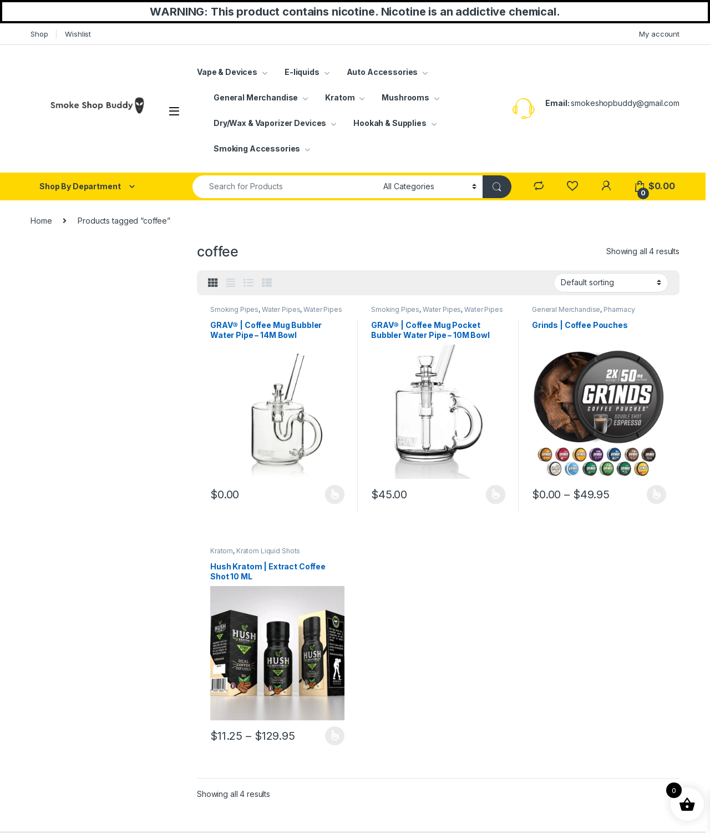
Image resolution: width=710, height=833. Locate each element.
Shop (39, 33)
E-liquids (302, 72)
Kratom (339, 97)
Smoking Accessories (257, 148)
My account (659, 33)
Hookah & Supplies (390, 123)
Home (41, 220)
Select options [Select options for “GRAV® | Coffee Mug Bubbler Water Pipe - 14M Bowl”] (334, 494)
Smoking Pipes (234, 309)
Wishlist (78, 33)
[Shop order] (611, 282)
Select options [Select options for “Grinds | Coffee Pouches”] (656, 494)
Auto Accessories (382, 72)
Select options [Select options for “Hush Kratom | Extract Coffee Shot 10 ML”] (334, 735)
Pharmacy (619, 309)
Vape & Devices (227, 72)
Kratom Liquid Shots (268, 551)
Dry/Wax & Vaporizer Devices (270, 123)
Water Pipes (281, 309)
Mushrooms (405, 97)
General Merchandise (256, 97)
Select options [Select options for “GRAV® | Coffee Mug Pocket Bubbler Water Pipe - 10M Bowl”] (495, 494)
